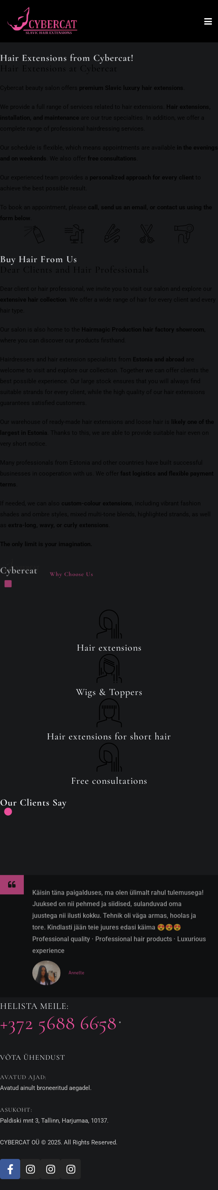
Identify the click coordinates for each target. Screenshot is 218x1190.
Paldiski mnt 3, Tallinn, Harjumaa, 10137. (54, 1120)
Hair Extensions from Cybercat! (67, 58)
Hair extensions (109, 647)
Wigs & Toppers (109, 692)
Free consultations (109, 781)
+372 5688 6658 (58, 1023)
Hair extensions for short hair (109, 736)
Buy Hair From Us (38, 259)
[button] (98, 1068)
